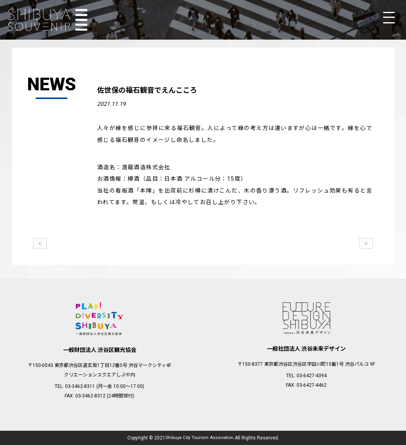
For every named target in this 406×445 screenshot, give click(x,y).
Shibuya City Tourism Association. (200, 437)
